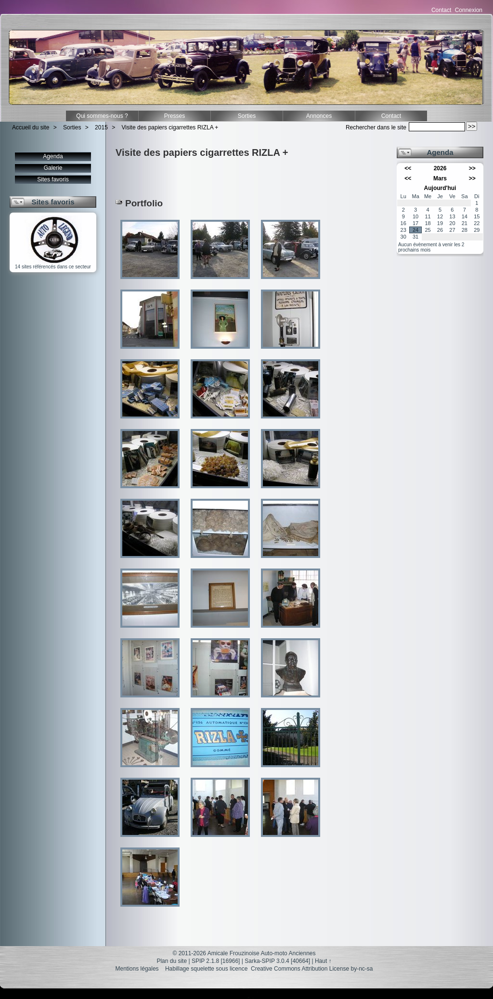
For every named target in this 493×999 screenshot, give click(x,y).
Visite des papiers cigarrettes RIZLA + (170, 127)
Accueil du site (30, 127)
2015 (101, 127)
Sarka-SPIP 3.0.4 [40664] (277, 961)
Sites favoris (52, 179)
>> (472, 168)
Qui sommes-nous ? (102, 116)
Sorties (247, 116)
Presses (174, 116)
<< (407, 168)
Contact (441, 10)
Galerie (53, 167)
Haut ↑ (323, 961)
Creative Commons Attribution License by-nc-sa (312, 968)
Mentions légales (137, 968)
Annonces (319, 116)
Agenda (53, 156)
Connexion (468, 10)
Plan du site (171, 961)
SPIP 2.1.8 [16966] (216, 961)
